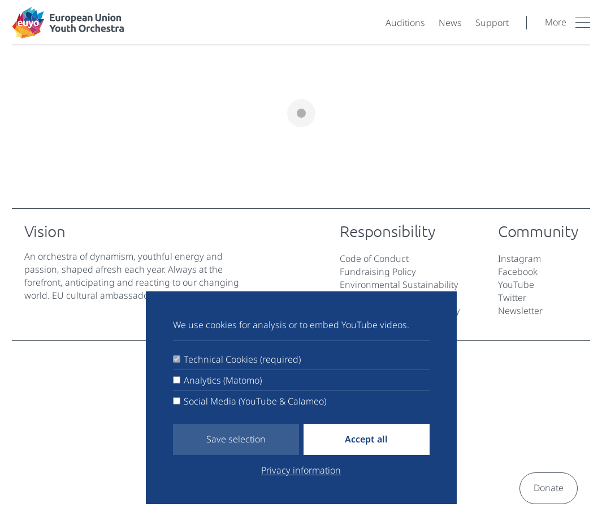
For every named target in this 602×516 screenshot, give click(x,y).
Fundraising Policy (378, 271)
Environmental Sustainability (399, 284)
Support (492, 22)
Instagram (519, 258)
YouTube (516, 284)
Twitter (512, 297)
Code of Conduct (374, 258)
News (450, 22)
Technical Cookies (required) (242, 359)
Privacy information (301, 470)
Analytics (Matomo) (223, 380)
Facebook (518, 271)
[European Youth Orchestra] (194, 22)
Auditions (405, 22)
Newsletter (520, 310)
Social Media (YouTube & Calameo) (255, 401)
